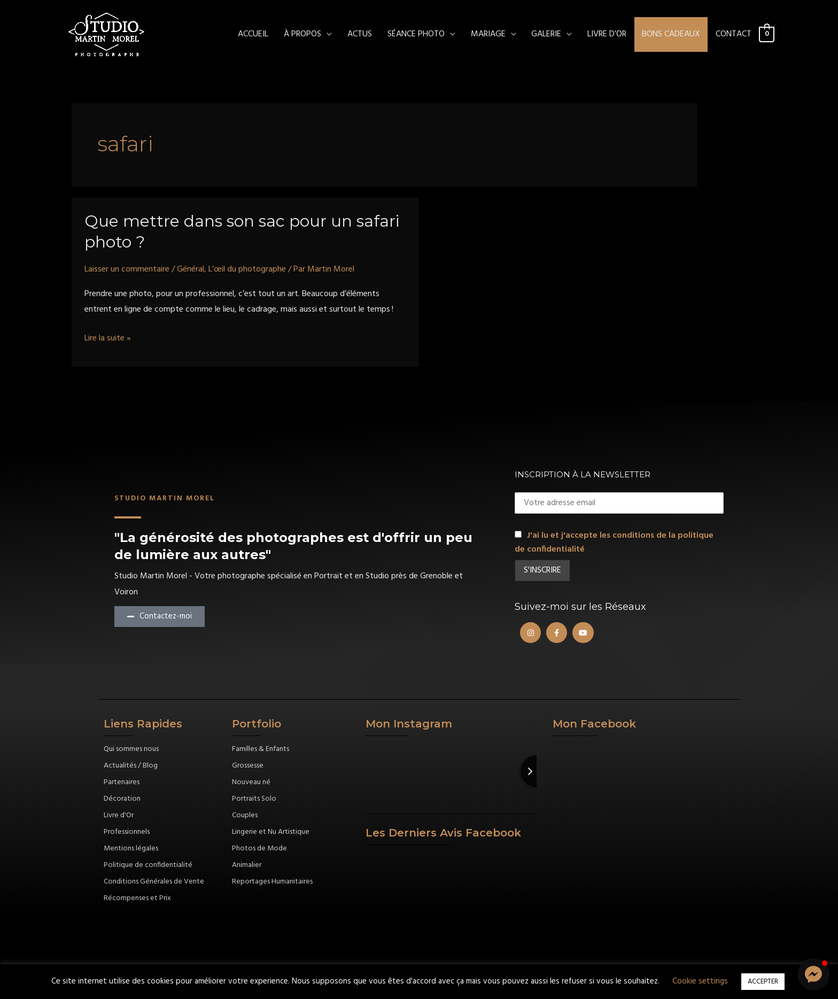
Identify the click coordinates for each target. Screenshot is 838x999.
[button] (813, 974)
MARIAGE (488, 34)
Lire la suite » (107, 339)
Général (190, 269)
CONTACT (733, 34)
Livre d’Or (606, 34)
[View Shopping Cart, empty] (766, 34)
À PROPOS (302, 34)
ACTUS (359, 34)
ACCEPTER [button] (763, 981)
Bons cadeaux (671, 34)
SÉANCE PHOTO (416, 34)
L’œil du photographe (247, 269)
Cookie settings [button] (700, 981)
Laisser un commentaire (126, 269)
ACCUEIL (253, 34)
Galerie (546, 34)
